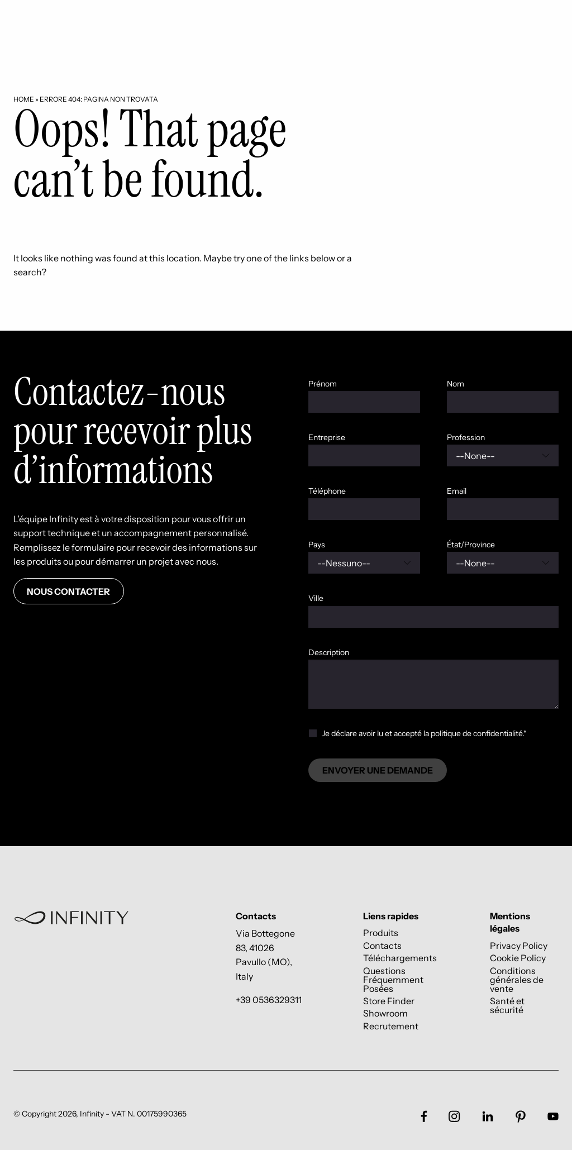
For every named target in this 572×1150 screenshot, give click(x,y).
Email (456, 491)
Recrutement (390, 1025)
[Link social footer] (424, 1116)
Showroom (385, 1013)
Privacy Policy (518, 945)
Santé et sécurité (507, 1005)
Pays (316, 545)
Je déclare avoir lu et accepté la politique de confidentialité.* (424, 733)
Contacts (382, 945)
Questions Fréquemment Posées (393, 979)
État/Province (471, 545)
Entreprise (326, 437)
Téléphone (327, 491)
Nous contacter (68, 591)
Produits (380, 933)
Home (23, 99)
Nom (455, 384)
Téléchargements (400, 958)
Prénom (322, 384)
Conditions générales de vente (517, 979)
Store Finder (388, 1000)
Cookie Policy (518, 958)
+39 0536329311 (269, 999)
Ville (315, 598)
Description (328, 652)
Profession (466, 437)
